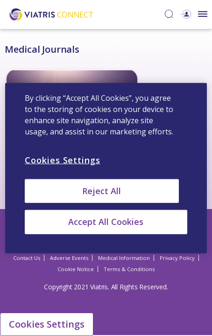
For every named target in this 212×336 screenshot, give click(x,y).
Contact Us (26, 259)
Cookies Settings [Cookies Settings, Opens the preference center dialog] (62, 160)
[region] (105, 168)
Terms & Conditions (129, 270)
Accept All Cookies (105, 221)
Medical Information (124, 259)
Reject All (101, 190)
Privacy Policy (177, 259)
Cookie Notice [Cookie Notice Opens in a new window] (75, 270)
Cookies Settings (47, 324)
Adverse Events (69, 259)
